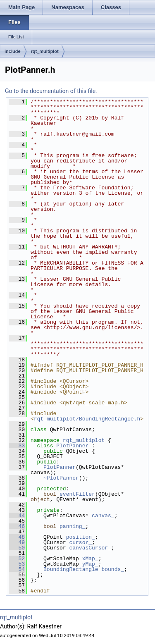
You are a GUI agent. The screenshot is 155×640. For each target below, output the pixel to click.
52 (17, 558)
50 (17, 548)
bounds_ (112, 569)
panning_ (72, 526)
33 (17, 445)
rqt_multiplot (45, 51)
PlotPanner (72, 445)
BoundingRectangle (70, 569)
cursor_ (80, 542)
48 (17, 537)
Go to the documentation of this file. (51, 91)
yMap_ (90, 564)
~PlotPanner (61, 478)
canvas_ (103, 515)
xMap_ (90, 558)
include (13, 51)
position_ (80, 537)
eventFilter (77, 494)
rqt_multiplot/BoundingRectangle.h (87, 419)
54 (17, 569)
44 (17, 515)
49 (17, 542)
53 (17, 564)
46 (17, 526)
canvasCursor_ (90, 548)
